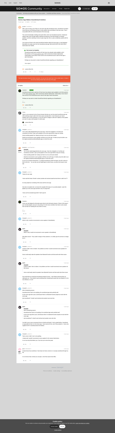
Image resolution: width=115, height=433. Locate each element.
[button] (86, 8)
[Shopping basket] (109, 3)
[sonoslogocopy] (57, 3)
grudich (24, 26)
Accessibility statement (66, 370)
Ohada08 (24, 129)
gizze (23, 348)
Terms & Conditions (47, 370)
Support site (67, 8)
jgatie (23, 228)
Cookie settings (56, 370)
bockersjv (24, 147)
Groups (60, 8)
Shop (5, 2)
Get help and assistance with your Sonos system (34, 13)
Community (19, 13)
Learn (10, 2)
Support (15, 2)
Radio (20, 2)
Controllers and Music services (54, 13)
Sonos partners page (39, 53)
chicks (23, 112)
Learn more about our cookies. (83, 423)
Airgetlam (24, 90)
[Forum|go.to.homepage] (29, 8)
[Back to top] (112, 368)
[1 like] (27, 69)
